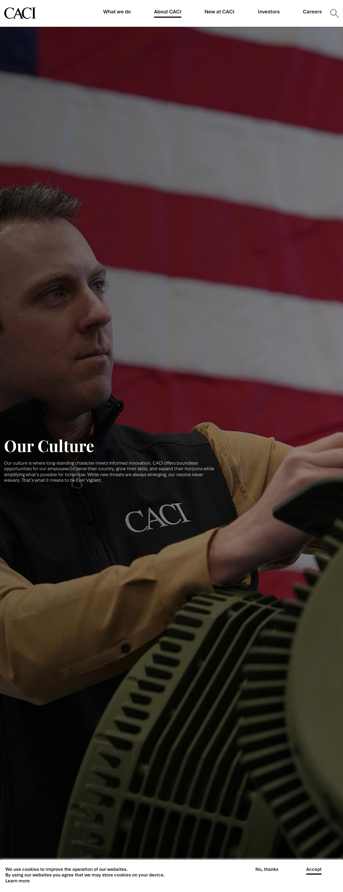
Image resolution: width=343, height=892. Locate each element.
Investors (269, 11)
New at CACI (219, 11)
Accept (314, 869)
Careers (312, 11)
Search (334, 13)
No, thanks (266, 869)
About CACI (167, 11)
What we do (117, 11)
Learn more (17, 881)
